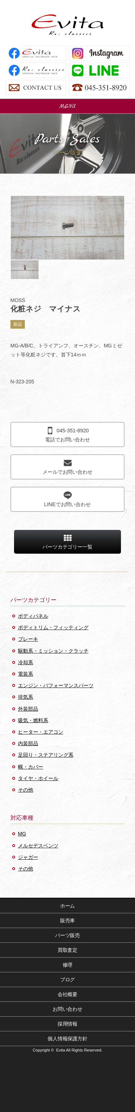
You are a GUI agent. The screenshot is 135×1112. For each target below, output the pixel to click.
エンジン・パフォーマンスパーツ (56, 685)
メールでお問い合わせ (67, 467)
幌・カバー (30, 767)
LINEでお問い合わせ (67, 499)
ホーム (67, 906)
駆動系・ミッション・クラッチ (53, 651)
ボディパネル (33, 616)
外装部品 (28, 709)
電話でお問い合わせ (67, 434)
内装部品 (28, 743)
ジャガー (28, 857)
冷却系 (25, 662)
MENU (67, 106)
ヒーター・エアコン (40, 732)
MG (22, 834)
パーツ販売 (67, 935)
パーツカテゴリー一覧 (67, 542)
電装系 (25, 674)
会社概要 (68, 994)
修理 (68, 965)
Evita (68, 24)
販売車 (67, 920)
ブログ (67, 979)
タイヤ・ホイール (38, 778)
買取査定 (68, 950)
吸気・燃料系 (33, 720)
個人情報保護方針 (68, 1038)
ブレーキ (28, 639)
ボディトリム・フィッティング (53, 627)
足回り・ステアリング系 (45, 755)
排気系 (25, 697)
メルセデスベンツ (38, 845)
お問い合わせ (68, 1009)
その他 (25, 790)
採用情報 (68, 1024)
